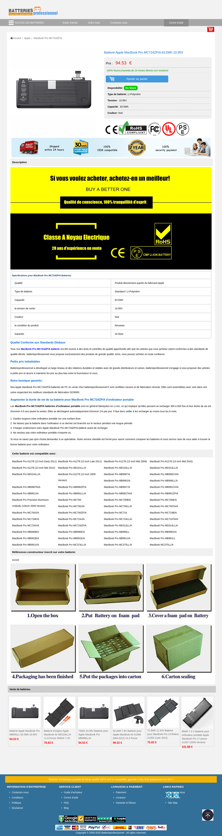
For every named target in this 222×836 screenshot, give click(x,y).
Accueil (17, 38)
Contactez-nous (118, 22)
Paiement (121, 792)
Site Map (172, 802)
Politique (16, 802)
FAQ (66, 802)
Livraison (121, 797)
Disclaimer (17, 808)
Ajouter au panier (137, 78)
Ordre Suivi (94, 22)
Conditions (17, 797)
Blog (66, 808)
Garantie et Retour (126, 802)
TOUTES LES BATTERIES (29, 22)
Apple (27, 38)
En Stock (131, 88)
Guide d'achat (70, 22)
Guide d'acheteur (73, 792)
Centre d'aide (176, 22)
